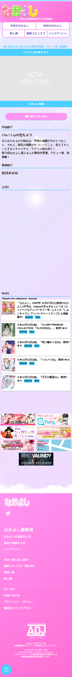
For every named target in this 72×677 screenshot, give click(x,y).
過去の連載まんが (14, 543)
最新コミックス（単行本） (20, 566)
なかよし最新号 (18, 530)
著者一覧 (9, 572)
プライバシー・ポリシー (18, 601)
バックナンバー (13, 549)
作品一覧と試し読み (16, 559)
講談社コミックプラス (17, 608)
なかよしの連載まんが (17, 536)
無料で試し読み (36, 116)
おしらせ (9, 589)
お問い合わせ (12, 595)
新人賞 (8, 578)
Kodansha (23, 652)
